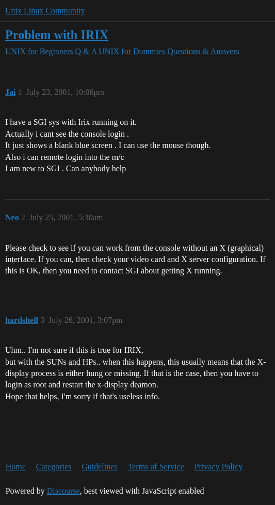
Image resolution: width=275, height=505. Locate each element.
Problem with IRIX (56, 35)
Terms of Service (156, 466)
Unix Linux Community (45, 10)
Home (16, 466)
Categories (53, 466)
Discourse (63, 490)
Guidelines (99, 466)
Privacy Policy (219, 466)
